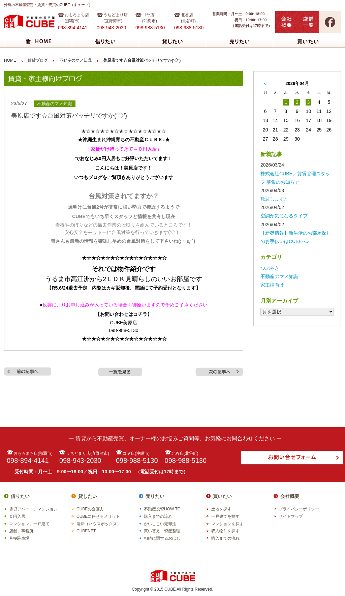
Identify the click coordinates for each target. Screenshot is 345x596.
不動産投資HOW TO (162, 509)
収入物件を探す (225, 531)
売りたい (155, 496)
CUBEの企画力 (90, 509)
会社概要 (289, 496)
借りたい (20, 496)
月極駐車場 (19, 538)
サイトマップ (291, 516)
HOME (10, 60)
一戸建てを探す (225, 516)
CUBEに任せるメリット (98, 516)
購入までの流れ (158, 516)
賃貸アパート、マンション (33, 509)
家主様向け (272, 285)
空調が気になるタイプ (284, 215)
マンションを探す (227, 524)
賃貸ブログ (38, 60)
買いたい (222, 496)
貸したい (87, 496)
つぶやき (269, 268)
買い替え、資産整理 (162, 531)
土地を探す (221, 509)
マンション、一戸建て (29, 524)
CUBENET (86, 531)
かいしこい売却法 (160, 524)
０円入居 (17, 516)
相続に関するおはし (162, 538)
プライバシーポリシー (299, 509)
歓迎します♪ (273, 199)
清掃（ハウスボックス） (98, 524)
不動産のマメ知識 (75, 60)
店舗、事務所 (21, 531)
